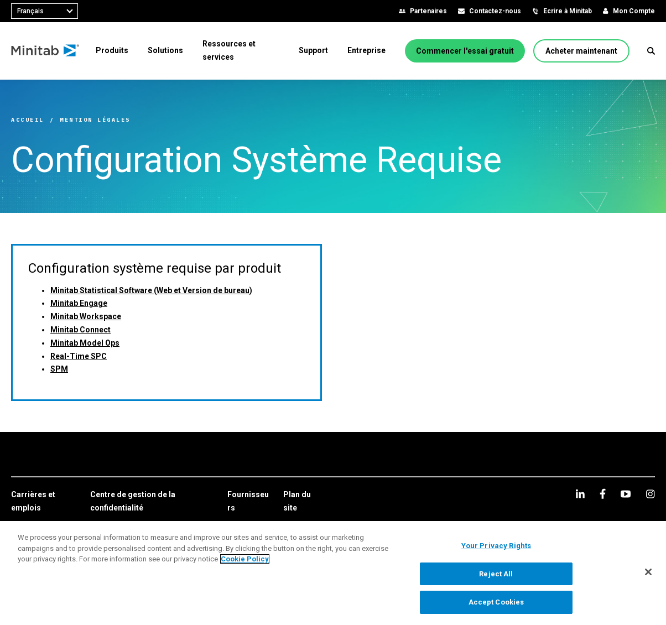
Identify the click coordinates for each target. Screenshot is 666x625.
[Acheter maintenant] (581, 50)
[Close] (648, 572)
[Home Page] (45, 51)
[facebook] (603, 493)
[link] (45, 501)
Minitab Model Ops (84, 342)
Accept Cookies (496, 602)
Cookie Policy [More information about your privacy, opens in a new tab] (245, 559)
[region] (333, 573)
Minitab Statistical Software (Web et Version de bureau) (151, 290)
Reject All (496, 574)
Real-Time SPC (78, 356)
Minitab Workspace (85, 316)
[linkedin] (580, 493)
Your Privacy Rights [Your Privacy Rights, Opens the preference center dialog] (496, 545)
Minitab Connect (80, 329)
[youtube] (626, 494)
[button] (651, 51)
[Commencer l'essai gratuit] (465, 50)
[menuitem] (112, 50)
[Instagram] (650, 493)
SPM (59, 368)
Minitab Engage (78, 303)
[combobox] (44, 11)
